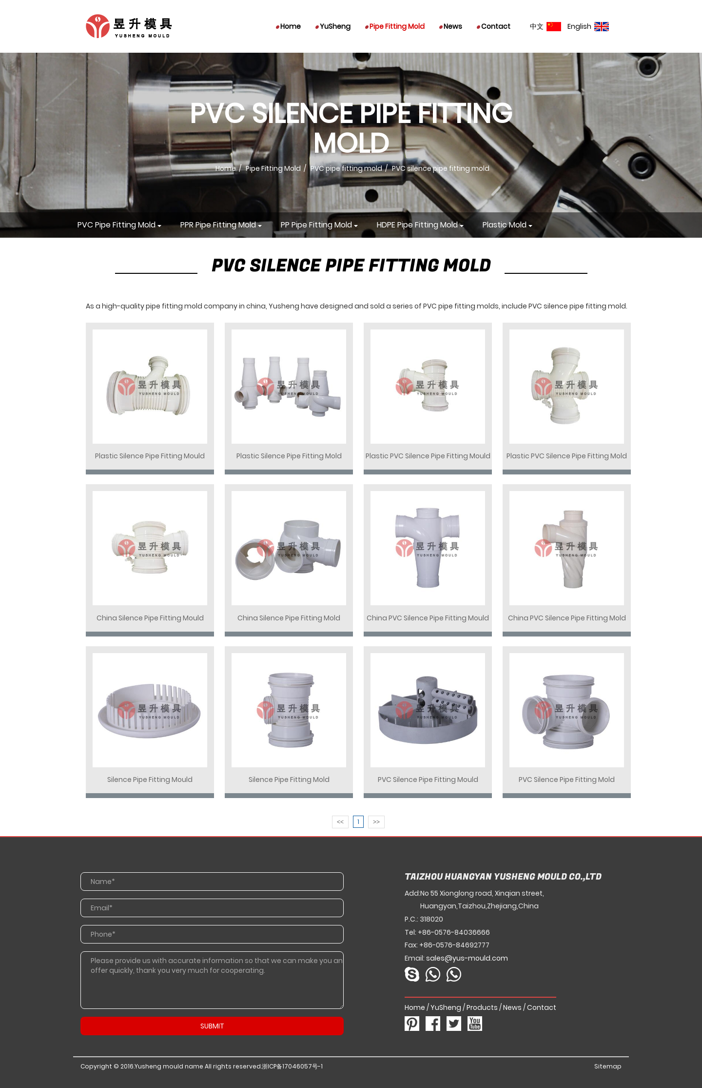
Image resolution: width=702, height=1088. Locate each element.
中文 (545, 26)
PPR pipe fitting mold (218, 224)
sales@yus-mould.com (467, 958)
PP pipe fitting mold (316, 224)
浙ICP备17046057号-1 (292, 1066)
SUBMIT (212, 1026)
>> (376, 822)
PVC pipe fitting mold (346, 168)
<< (340, 822)
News (450, 26)
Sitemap (608, 1066)
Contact (493, 26)
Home (288, 26)
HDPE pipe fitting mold (417, 224)
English (588, 26)
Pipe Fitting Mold (395, 26)
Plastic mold (504, 224)
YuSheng (333, 26)
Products (482, 1007)
